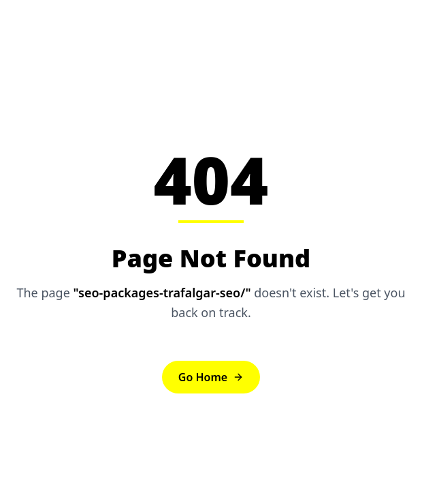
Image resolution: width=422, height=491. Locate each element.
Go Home (211, 377)
